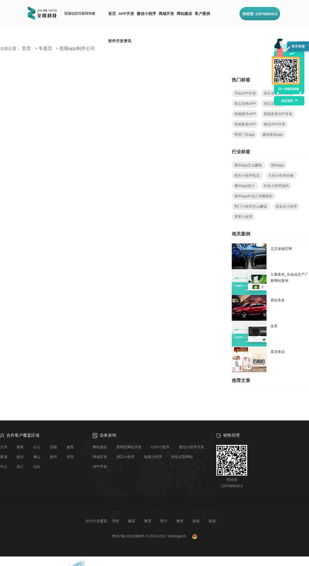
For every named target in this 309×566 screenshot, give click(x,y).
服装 (131, 521)
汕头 (36, 466)
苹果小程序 (243, 217)
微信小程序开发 (191, 447)
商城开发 (166, 13)
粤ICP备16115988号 (128, 536)
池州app (277, 165)
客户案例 (202, 13)
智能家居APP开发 (278, 114)
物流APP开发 (274, 124)
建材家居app (272, 134)
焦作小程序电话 (247, 175)
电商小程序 (153, 457)
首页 (112, 13)
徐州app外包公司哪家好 (253, 196)
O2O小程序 (160, 447)
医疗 (163, 521)
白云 (36, 447)
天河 (3, 447)
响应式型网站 (182, 457)
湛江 (20, 466)
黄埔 (3, 457)
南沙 (20, 457)
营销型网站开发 (129, 447)
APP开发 (126, 13)
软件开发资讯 (119, 41)
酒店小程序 (125, 457)
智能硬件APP (245, 114)
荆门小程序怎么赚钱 (251, 206)
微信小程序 (146, 13)
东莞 (70, 457)
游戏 (196, 521)
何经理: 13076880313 (259, 14)
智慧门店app (244, 134)
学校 (115, 521)
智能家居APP (245, 124)
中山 (3, 466)
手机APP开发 (245, 93)
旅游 (212, 521)
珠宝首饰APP (245, 104)
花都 (53, 447)
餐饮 (180, 521)
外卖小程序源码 (276, 186)
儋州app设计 (245, 186)
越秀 (70, 447)
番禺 (20, 447)
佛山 (36, 457)
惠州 (53, 457)
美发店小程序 (286, 206)
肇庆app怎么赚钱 (248, 165)
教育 (147, 521)
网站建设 (184, 13)
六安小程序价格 (281, 175)
